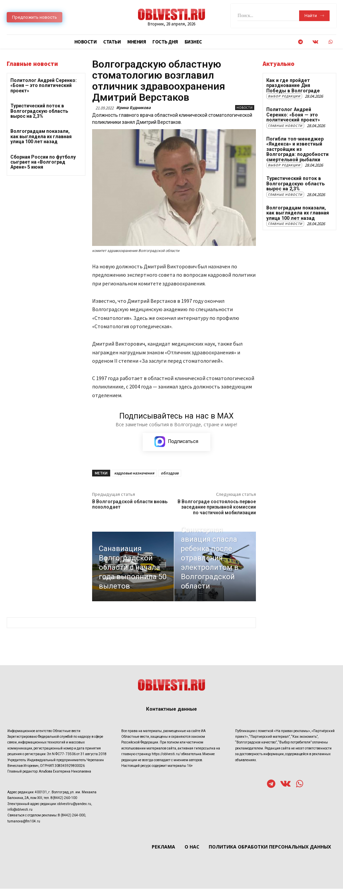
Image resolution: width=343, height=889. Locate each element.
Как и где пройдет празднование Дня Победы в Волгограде (292, 85)
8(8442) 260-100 (64, 798)
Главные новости (285, 125)
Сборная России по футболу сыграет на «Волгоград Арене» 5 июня (43, 162)
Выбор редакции (284, 96)
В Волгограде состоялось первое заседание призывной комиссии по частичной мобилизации (217, 507)
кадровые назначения (134, 473)
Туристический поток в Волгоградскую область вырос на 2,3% (39, 111)
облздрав (170, 473)
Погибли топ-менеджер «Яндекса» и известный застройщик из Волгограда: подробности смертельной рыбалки (297, 149)
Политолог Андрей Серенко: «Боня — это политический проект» (43, 85)
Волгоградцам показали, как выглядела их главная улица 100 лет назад (41, 136)
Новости (244, 107)
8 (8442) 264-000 (71, 815)
